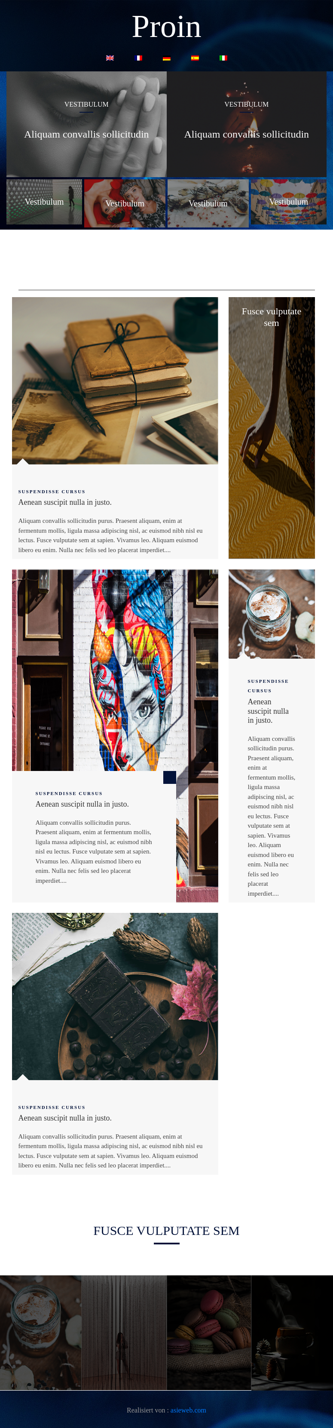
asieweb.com (188, 1410)
